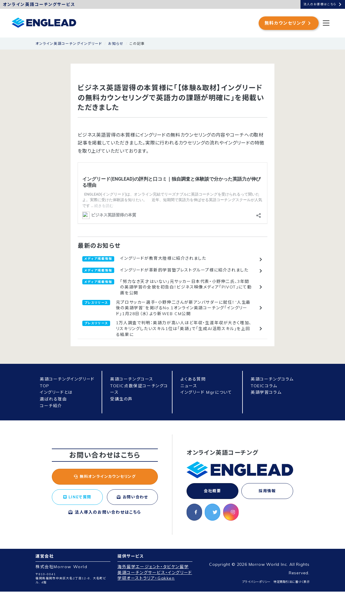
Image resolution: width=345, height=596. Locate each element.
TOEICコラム (264, 385)
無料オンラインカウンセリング (104, 477)
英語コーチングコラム (272, 379)
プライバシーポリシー (256, 586)
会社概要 (212, 492)
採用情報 (267, 492)
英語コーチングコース (131, 379)
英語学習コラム (266, 392)
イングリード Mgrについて (206, 392)
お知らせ (115, 43)
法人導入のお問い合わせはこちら (105, 521)
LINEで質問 (77, 499)
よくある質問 (193, 379)
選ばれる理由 (53, 399)
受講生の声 (121, 399)
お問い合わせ (132, 502)
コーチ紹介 (51, 405)
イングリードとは (56, 392)
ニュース (188, 385)
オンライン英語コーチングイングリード (68, 43)
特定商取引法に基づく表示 (292, 586)
